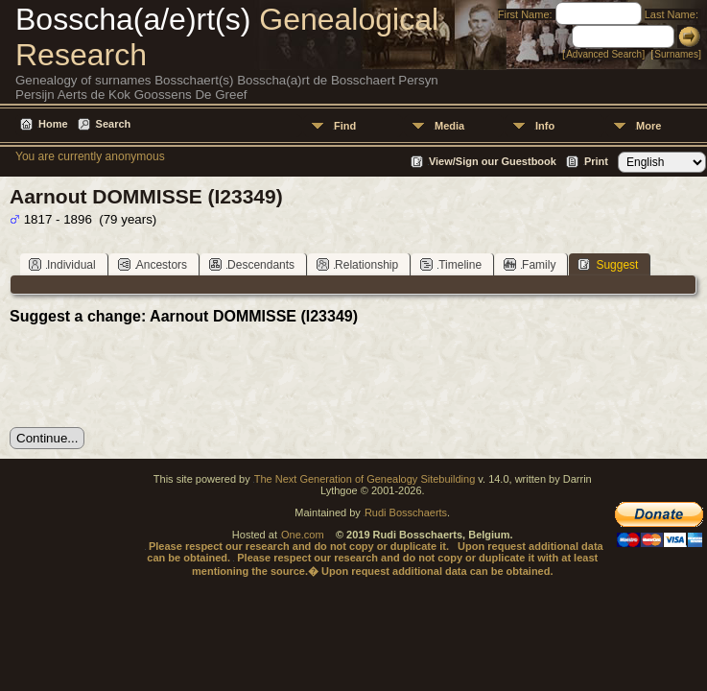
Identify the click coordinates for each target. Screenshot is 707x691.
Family (529, 264)
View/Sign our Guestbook (492, 161)
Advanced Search (604, 54)
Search (113, 124)
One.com (302, 534)
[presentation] (155, 376)
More (648, 125)
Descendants (252, 264)
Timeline (451, 264)
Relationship (357, 264)
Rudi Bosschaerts (406, 512)
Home (53, 124)
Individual (62, 264)
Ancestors (152, 264)
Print (596, 161)
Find (345, 125)
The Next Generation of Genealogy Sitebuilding (365, 479)
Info (544, 125)
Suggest (607, 264)
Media (449, 125)
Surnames (676, 54)
